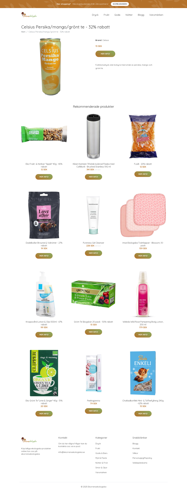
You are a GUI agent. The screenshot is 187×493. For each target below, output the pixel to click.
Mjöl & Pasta (101, 460)
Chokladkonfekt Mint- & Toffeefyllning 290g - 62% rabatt (143, 403)
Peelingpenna (93, 402)
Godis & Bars (101, 455)
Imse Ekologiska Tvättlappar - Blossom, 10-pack (143, 246)
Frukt (106, 15)
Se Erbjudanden (120, 4)
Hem (23, 33)
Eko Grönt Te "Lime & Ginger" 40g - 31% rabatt (44, 403)
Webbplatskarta (140, 464)
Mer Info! (105, 55)
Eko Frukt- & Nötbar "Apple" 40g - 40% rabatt (44, 167)
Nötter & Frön (101, 464)
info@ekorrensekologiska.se (71, 454)
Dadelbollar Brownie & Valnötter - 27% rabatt (44, 246)
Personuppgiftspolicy (142, 460)
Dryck (95, 15)
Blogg (141, 15)
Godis (117, 15)
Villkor (135, 455)
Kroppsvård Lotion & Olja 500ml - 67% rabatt (44, 325)
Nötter (129, 15)
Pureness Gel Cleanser (93, 244)
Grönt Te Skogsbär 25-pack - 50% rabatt (93, 323)
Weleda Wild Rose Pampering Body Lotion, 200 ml (143, 325)
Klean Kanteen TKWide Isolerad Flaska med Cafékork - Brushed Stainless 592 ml (93, 167)
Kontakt (136, 450)
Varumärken (156, 15)
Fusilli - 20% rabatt (143, 165)
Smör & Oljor (101, 469)
